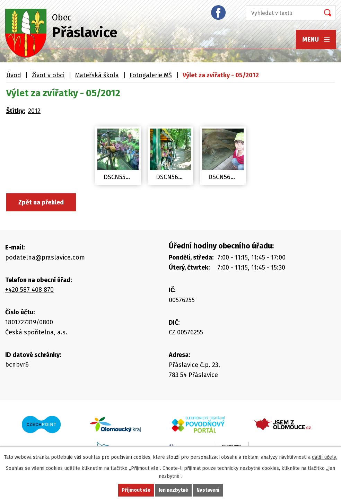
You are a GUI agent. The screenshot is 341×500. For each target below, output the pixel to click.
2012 (34, 111)
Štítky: (15, 111)
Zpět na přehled (41, 202)
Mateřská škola (97, 75)
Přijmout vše (136, 490)
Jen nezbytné (173, 490)
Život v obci (48, 75)
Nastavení (207, 490)
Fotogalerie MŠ (151, 75)
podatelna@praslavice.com (45, 257)
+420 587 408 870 (29, 289)
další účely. (324, 457)
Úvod (13, 75)
